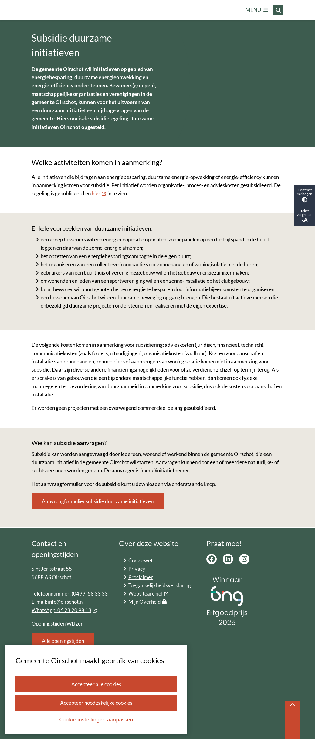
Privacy (136, 568)
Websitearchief (148, 593)
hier (99, 193)
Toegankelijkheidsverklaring (159, 585)
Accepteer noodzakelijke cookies (96, 703)
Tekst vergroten (304, 216)
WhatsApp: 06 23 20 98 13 (64, 610)
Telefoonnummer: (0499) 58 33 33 (70, 593)
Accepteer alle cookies (96, 684)
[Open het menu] (257, 10)
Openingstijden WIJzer (57, 623)
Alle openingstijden (63, 641)
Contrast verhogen (304, 195)
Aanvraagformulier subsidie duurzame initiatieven (98, 501)
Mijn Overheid (147, 602)
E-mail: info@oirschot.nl (58, 602)
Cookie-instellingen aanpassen (96, 719)
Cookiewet (140, 560)
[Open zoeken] (278, 10)
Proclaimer (140, 577)
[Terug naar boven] (292, 720)
